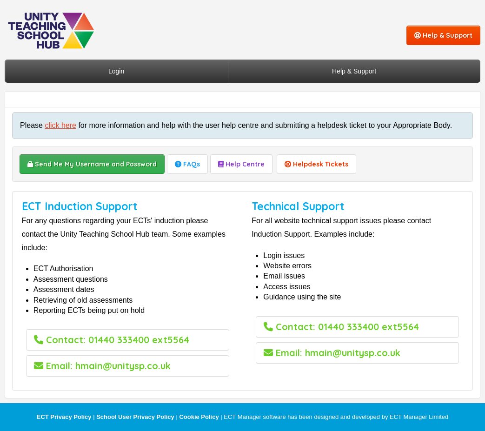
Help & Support (443, 35)
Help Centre (241, 164)
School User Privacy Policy (135, 416)
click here (60, 125)
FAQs (187, 164)
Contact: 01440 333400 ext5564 (111, 339)
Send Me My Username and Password (92, 164)
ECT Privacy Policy (64, 416)
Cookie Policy (199, 416)
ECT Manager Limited (419, 416)
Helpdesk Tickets (316, 164)
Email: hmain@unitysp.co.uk (102, 365)
